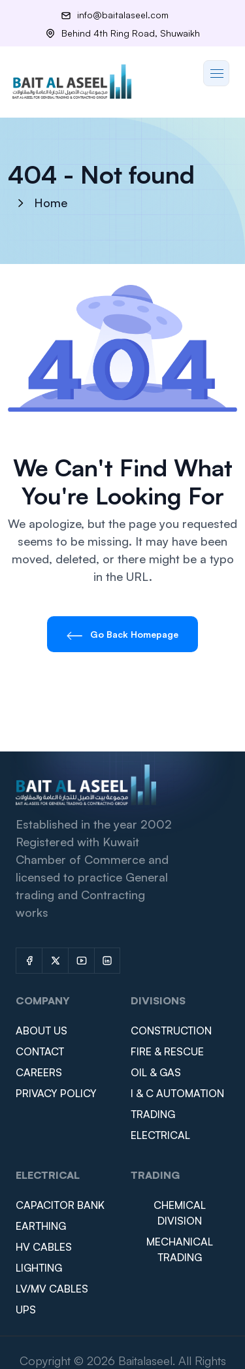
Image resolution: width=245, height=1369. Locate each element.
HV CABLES (44, 1246)
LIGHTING (39, 1267)
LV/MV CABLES (52, 1288)
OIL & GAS (156, 1072)
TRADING (153, 1114)
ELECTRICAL (160, 1135)
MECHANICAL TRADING (179, 1249)
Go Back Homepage (122, 634)
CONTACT (40, 1051)
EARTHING (41, 1225)
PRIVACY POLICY (56, 1093)
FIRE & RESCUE (167, 1051)
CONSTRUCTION (171, 1030)
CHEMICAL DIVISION (180, 1212)
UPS (26, 1309)
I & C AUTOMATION (177, 1093)
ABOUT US (41, 1030)
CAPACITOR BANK (60, 1205)
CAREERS (39, 1072)
